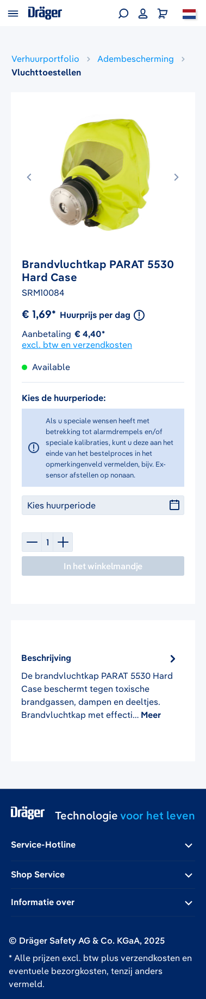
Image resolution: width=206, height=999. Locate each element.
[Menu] (13, 13)
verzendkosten (150, 957)
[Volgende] (176, 175)
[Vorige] (30, 175)
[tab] (100, 686)
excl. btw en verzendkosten (77, 344)
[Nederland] (189, 13)
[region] (103, 180)
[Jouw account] (143, 13)
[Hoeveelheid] (47, 542)
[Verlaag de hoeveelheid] (31, 542)
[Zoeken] (123, 13)
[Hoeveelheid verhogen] (63, 542)
